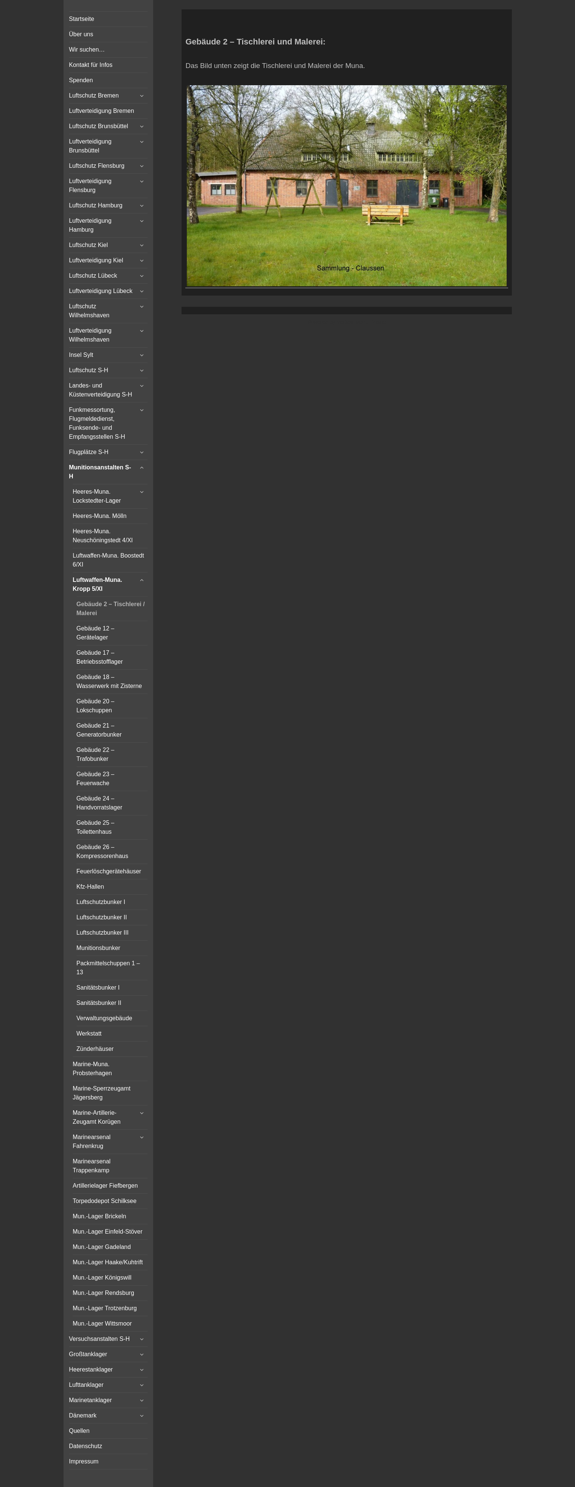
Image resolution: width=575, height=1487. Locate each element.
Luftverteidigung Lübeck (101, 291)
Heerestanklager (91, 1369)
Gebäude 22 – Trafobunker (95, 754)
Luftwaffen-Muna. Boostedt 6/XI (108, 560)
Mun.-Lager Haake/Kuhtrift (108, 1262)
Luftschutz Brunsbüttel (98, 126)
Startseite (82, 19)
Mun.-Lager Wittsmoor (102, 1323)
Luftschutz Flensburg (97, 166)
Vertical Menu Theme (361, 322)
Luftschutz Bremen (94, 95)
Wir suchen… (87, 49)
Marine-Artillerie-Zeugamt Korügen (97, 1117)
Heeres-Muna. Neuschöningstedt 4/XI (103, 535)
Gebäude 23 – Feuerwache (95, 778)
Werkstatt (89, 1033)
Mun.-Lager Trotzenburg (105, 1308)
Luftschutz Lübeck (93, 275)
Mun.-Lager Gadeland (102, 1247)
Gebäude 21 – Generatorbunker (99, 730)
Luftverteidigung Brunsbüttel (90, 146)
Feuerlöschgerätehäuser (109, 871)
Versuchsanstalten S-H (99, 1339)
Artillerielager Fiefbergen (105, 1185)
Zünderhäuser (95, 1049)
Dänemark (83, 1415)
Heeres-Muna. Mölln (100, 516)
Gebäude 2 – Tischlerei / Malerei (111, 608)
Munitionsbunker (98, 948)
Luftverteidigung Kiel (96, 260)
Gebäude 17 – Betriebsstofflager (100, 657)
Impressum (84, 1461)
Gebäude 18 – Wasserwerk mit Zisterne (109, 681)
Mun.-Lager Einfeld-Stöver (108, 1231)
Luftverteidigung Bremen (101, 111)
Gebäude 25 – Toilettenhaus (95, 827)
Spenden (81, 80)
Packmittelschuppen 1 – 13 (108, 967)
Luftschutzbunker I (101, 902)
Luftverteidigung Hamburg (90, 225)
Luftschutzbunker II (102, 917)
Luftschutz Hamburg (96, 205)
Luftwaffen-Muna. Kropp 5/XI (97, 584)
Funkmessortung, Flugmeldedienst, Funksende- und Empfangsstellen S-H (97, 423)
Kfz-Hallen (90, 886)
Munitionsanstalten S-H (100, 471)
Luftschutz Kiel (88, 245)
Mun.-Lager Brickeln (99, 1216)
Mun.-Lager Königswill (102, 1277)
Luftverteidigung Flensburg (90, 185)
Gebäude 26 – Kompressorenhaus (103, 851)
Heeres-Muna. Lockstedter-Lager (97, 496)
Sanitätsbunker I (98, 987)
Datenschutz (85, 1446)
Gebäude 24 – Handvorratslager (100, 803)
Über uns (81, 34)
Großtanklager (88, 1354)
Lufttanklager (86, 1385)
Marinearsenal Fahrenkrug (92, 1141)
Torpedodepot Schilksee (105, 1201)
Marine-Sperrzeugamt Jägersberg (102, 1093)
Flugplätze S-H (89, 452)
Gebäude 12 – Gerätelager (95, 633)
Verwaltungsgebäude (104, 1018)
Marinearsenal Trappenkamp (92, 1165)
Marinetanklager (90, 1400)
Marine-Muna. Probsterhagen (92, 1068)
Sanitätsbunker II (99, 1003)
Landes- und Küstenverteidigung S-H (100, 390)
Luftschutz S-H (88, 370)
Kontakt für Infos (91, 65)
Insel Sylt (81, 355)
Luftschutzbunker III (103, 932)
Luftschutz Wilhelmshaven (89, 310)
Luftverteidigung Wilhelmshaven (90, 335)
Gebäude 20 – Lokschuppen (95, 705)
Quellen (79, 1431)
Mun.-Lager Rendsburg (104, 1293)
